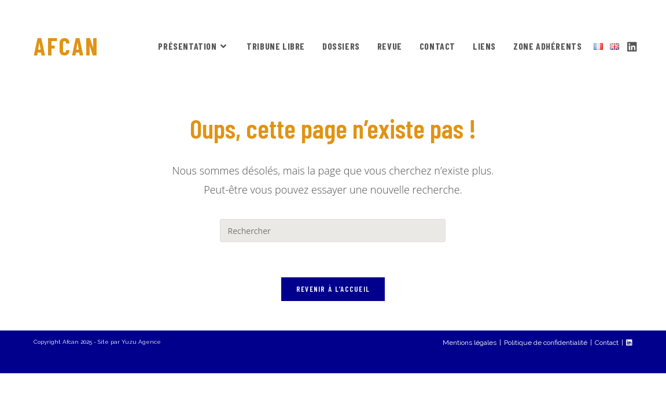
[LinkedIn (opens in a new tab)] (632, 45)
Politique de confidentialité (545, 385)
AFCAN (67, 45)
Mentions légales (469, 385)
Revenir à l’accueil (333, 289)
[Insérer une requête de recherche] (333, 230)
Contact (607, 385)
